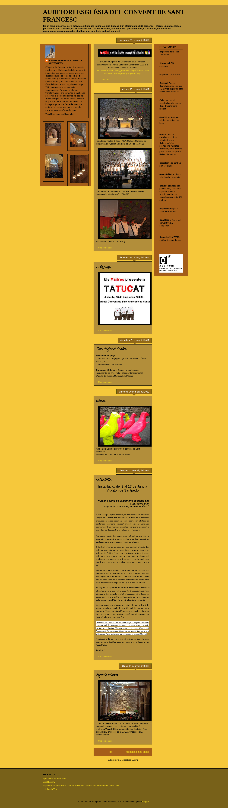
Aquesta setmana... (107, 675)
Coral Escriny (49, 782)
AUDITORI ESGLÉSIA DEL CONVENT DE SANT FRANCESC (65, 62)
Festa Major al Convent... (112, 349)
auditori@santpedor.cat (170, 240)
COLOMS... (104, 480)
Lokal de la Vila (50, 789)
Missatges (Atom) (130, 760)
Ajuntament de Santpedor (54, 778)
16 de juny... (103, 267)
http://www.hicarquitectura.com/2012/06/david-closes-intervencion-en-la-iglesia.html (81, 785)
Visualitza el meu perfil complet (59, 114)
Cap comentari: (105, 248)
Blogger (145, 801)
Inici (111, 751)
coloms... (101, 401)
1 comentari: (104, 79)
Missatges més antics (137, 751)
